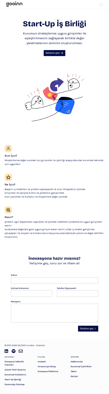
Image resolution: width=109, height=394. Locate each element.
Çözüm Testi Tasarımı (15, 369)
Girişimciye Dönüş (47, 366)
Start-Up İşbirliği (13, 379)
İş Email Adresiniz (20, 288)
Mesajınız (16, 301)
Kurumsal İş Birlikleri (81, 366)
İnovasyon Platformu (48, 371)
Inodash (42, 361)
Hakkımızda (77, 361)
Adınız (14, 275)
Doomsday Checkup (15, 384)
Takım (74, 371)
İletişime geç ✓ (88, 328)
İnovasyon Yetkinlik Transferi (14, 363)
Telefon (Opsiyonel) (66, 288)
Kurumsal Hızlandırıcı (15, 374)
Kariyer (74, 376)
